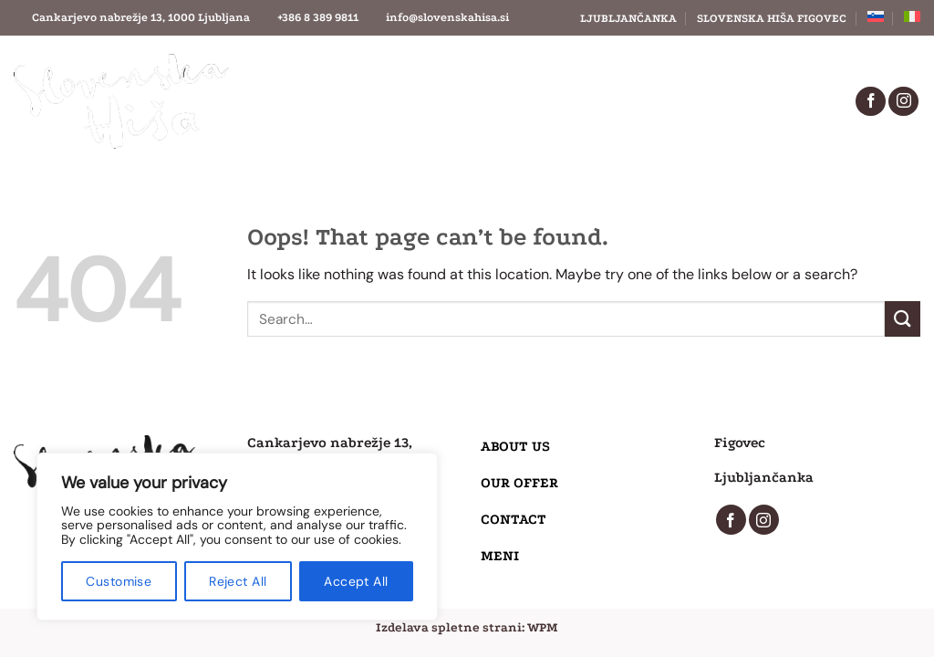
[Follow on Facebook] (871, 102)
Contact (602, 79)
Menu (490, 121)
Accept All (356, 581)
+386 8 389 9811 (317, 17)
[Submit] (902, 319)
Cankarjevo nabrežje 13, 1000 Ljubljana (141, 17)
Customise (118, 581)
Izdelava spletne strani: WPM (467, 627)
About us (310, 79)
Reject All (237, 581)
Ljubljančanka (628, 18)
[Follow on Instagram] (903, 102)
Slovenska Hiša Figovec (771, 18)
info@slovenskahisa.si (447, 17)
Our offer (457, 79)
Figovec (739, 442)
